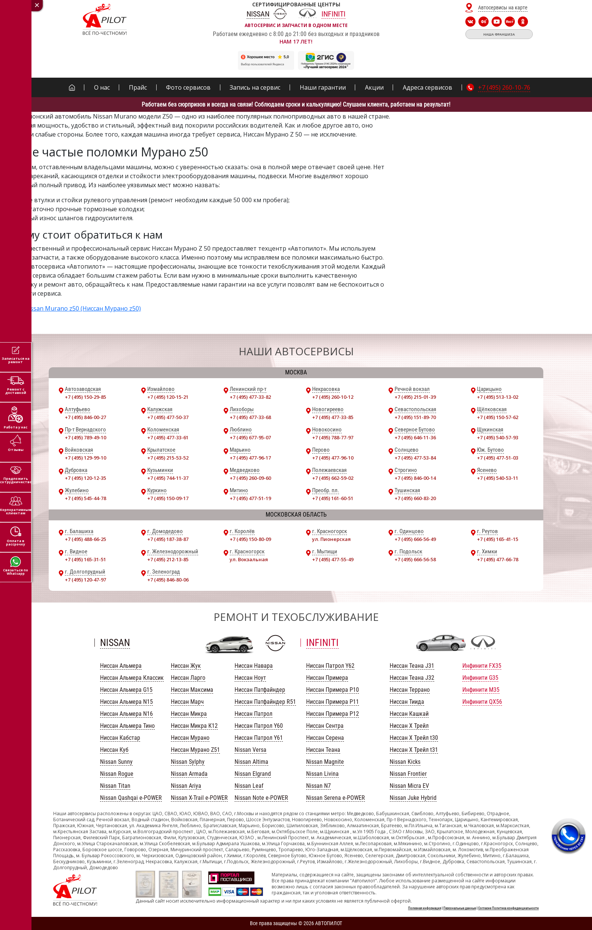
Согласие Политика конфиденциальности (508, 908)
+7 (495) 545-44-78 (85, 498)
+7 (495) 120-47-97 (85, 579)
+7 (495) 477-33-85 (332, 417)
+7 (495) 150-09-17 (167, 498)
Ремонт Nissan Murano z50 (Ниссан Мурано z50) (70, 308)
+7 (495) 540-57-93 (497, 437)
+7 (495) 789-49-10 (85, 437)
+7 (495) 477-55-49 (332, 559)
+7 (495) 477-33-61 (167, 437)
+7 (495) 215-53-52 (167, 457)
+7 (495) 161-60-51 (332, 498)
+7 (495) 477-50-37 (167, 417)
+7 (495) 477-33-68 (250, 417)
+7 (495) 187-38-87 (167, 539)
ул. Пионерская (331, 539)
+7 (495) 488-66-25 (85, 539)
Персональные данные (459, 908)
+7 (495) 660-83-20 (415, 498)
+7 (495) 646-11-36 (415, 437)
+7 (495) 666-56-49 (415, 539)
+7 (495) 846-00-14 (415, 478)
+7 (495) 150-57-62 (497, 417)
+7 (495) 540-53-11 (497, 478)
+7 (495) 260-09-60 (250, 478)
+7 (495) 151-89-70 (415, 417)
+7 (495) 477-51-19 (250, 498)
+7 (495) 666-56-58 (415, 559)
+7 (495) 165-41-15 (497, 539)
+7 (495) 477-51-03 (497, 457)
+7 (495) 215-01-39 (415, 397)
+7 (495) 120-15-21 (167, 397)
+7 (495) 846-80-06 (167, 579)
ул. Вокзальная (249, 559)
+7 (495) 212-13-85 (167, 559)
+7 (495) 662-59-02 (332, 478)
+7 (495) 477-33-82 (250, 397)
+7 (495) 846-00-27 (85, 417)
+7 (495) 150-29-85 (85, 397)
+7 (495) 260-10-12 (332, 397)
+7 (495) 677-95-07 (250, 437)
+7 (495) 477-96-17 (250, 457)
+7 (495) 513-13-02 (497, 397)
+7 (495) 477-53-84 (415, 457)
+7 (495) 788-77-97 (332, 437)
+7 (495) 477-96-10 (332, 457)
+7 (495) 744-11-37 (167, 478)
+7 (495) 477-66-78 (497, 559)
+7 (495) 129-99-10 (85, 457)
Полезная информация (424, 908)
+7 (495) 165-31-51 (85, 559)
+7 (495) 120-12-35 (85, 478)
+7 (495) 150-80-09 (250, 539)
